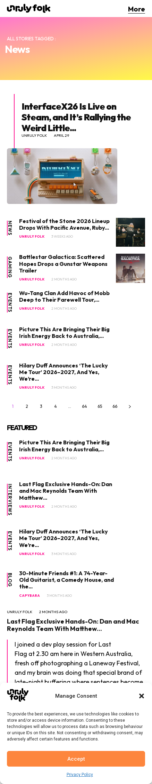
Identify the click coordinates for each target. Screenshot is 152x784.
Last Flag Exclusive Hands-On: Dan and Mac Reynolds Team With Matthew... (65, 491)
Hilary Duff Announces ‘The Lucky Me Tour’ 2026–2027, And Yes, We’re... (63, 372)
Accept (76, 759)
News (10, 228)
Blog (10, 580)
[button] (141, 695)
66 (114, 406)
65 (100, 406)
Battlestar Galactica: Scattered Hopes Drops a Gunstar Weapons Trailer (63, 263)
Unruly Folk (34, 135)
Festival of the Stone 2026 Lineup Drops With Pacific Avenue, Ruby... (64, 224)
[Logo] (28, 8)
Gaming (10, 267)
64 (84, 406)
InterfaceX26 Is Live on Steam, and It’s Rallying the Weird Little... (76, 117)
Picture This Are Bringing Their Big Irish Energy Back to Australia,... (64, 332)
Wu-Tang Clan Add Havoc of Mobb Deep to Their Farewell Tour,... (64, 296)
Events (10, 302)
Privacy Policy (80, 774)
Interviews (10, 500)
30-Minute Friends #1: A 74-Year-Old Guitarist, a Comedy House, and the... (66, 580)
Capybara (29, 596)
